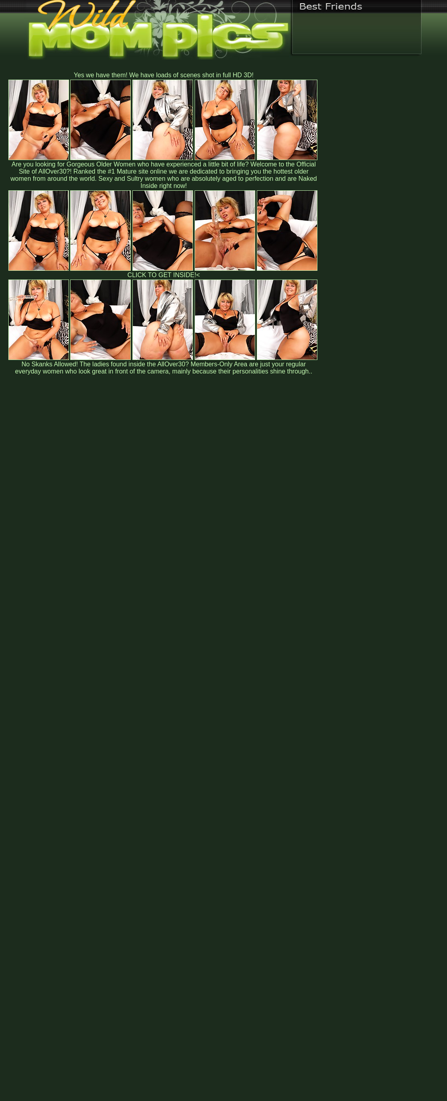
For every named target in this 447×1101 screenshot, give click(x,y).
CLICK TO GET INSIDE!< (164, 275)
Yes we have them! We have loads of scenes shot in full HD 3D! (164, 75)
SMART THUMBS (237, 935)
